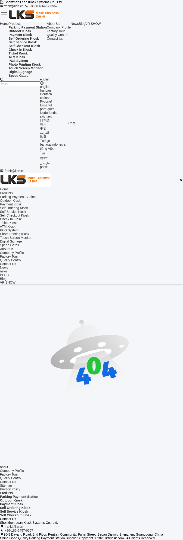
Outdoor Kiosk (11, 500)
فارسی (45, 163)
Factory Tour (56, 31)
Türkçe (45, 141)
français (45, 90)
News (75, 24)
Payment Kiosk (11, 504)
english (45, 87)
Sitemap (6, 485)
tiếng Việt (47, 148)
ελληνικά (46, 116)
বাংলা (43, 158)
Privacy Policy (10, 489)
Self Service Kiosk (14, 511)
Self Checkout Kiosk (15, 515)
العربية (44, 132)
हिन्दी (43, 137)
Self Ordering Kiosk (15, 508)
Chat (71, 123)
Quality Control (57, 35)
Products (15, 24)
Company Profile (59, 27)
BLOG (4, 275)
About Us (53, 24)
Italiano (45, 98)
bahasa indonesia (52, 144)
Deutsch (46, 94)
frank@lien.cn (12, 6)
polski (44, 167)
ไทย (43, 153)
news (4, 271)
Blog (82, 24)
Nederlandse (49, 113)
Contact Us (55, 38)
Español (46, 105)
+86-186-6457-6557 (41, 6)
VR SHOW (93, 24)
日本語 (45, 120)
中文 (43, 128)
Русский (46, 101)
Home (4, 24)
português (47, 109)
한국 (43, 124)
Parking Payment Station (19, 496)
